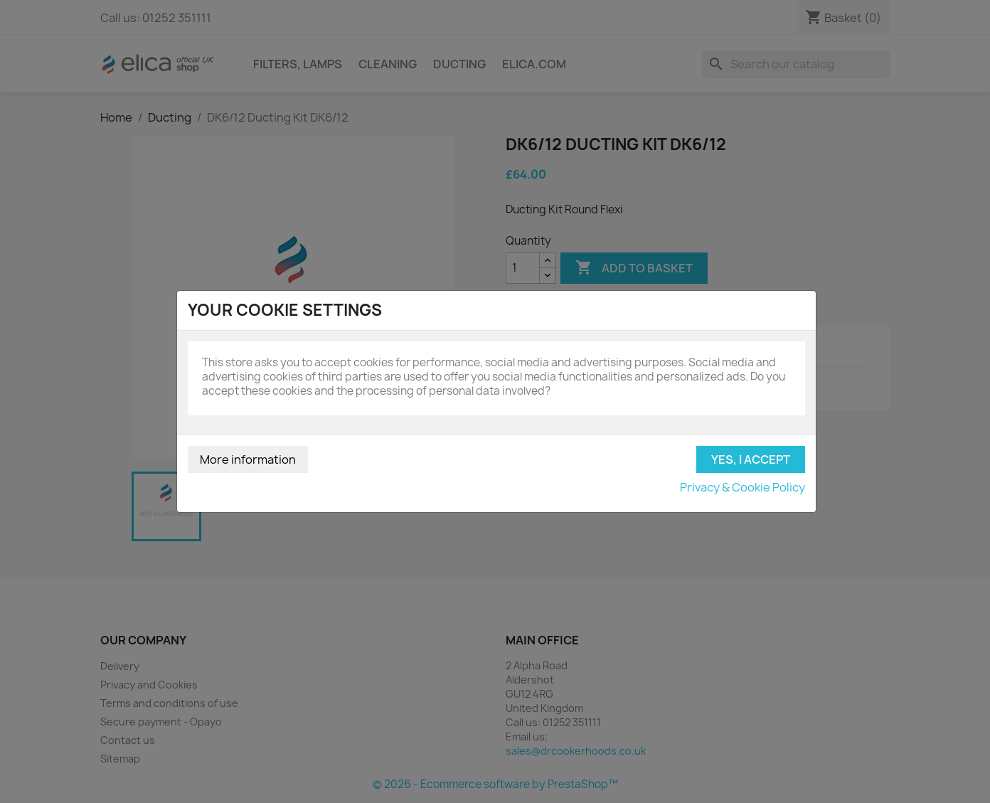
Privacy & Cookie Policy (742, 487)
